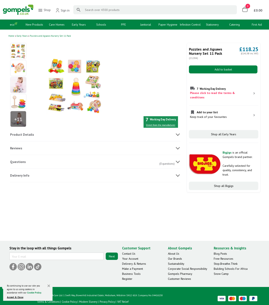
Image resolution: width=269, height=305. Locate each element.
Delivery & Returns (134, 264)
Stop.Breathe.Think (225, 264)
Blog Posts (220, 253)
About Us (173, 253)
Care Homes (57, 24)
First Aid (257, 24)
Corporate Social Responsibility (187, 269)
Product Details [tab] (22, 134)
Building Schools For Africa (231, 269)
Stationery (212, 24)
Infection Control (190, 24)
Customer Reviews (179, 279)
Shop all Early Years (223, 134)
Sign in (62, 10)
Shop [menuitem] (44, 10)
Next (112, 256)
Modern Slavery (88, 301)
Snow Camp (221, 274)
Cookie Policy (34, 292)
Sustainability (176, 264)
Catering (234, 24)
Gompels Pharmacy (180, 274)
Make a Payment (132, 269)
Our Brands (175, 259)
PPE (123, 24)
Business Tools (131, 274)
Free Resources (223, 259)
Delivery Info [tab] (19, 175)
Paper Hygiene (167, 24)
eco (12, 24)
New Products (34, 24)
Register (127, 279)
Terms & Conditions (48, 301)
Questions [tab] (18, 162)
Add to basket (223, 69)
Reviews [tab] (16, 148)
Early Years (79, 24)
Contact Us (128, 253)
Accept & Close (15, 297)
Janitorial (145, 24)
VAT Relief (123, 301)
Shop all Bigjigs (223, 186)
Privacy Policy (107, 301)
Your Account (130, 259)
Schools (101, 24)
